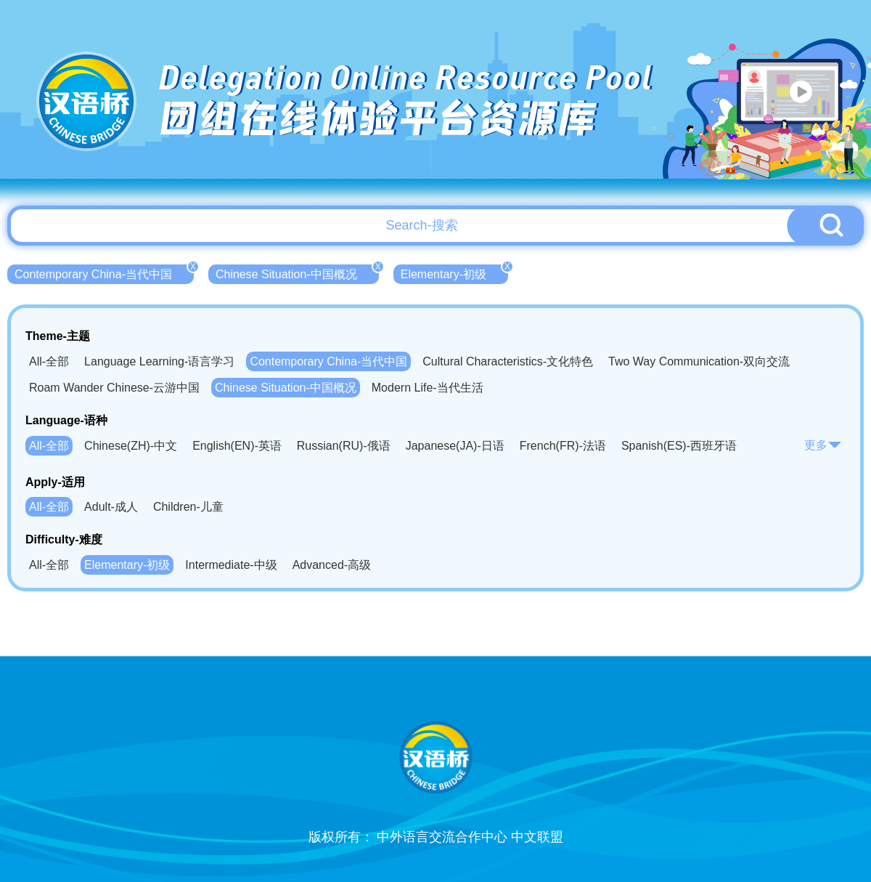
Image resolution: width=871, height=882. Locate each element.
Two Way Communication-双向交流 (699, 361)
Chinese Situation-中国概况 (297, 272)
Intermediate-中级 (231, 565)
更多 (823, 445)
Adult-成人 (111, 507)
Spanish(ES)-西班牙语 (679, 446)
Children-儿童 (188, 507)
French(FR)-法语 (563, 446)
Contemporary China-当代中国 (104, 272)
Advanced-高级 (332, 565)
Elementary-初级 (454, 272)
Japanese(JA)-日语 (455, 446)
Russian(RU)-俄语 (343, 446)
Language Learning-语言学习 (159, 361)
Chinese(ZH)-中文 (130, 446)
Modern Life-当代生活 (427, 387)
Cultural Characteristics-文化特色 (507, 361)
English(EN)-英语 (237, 446)
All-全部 (49, 361)
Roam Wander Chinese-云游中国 (114, 387)
